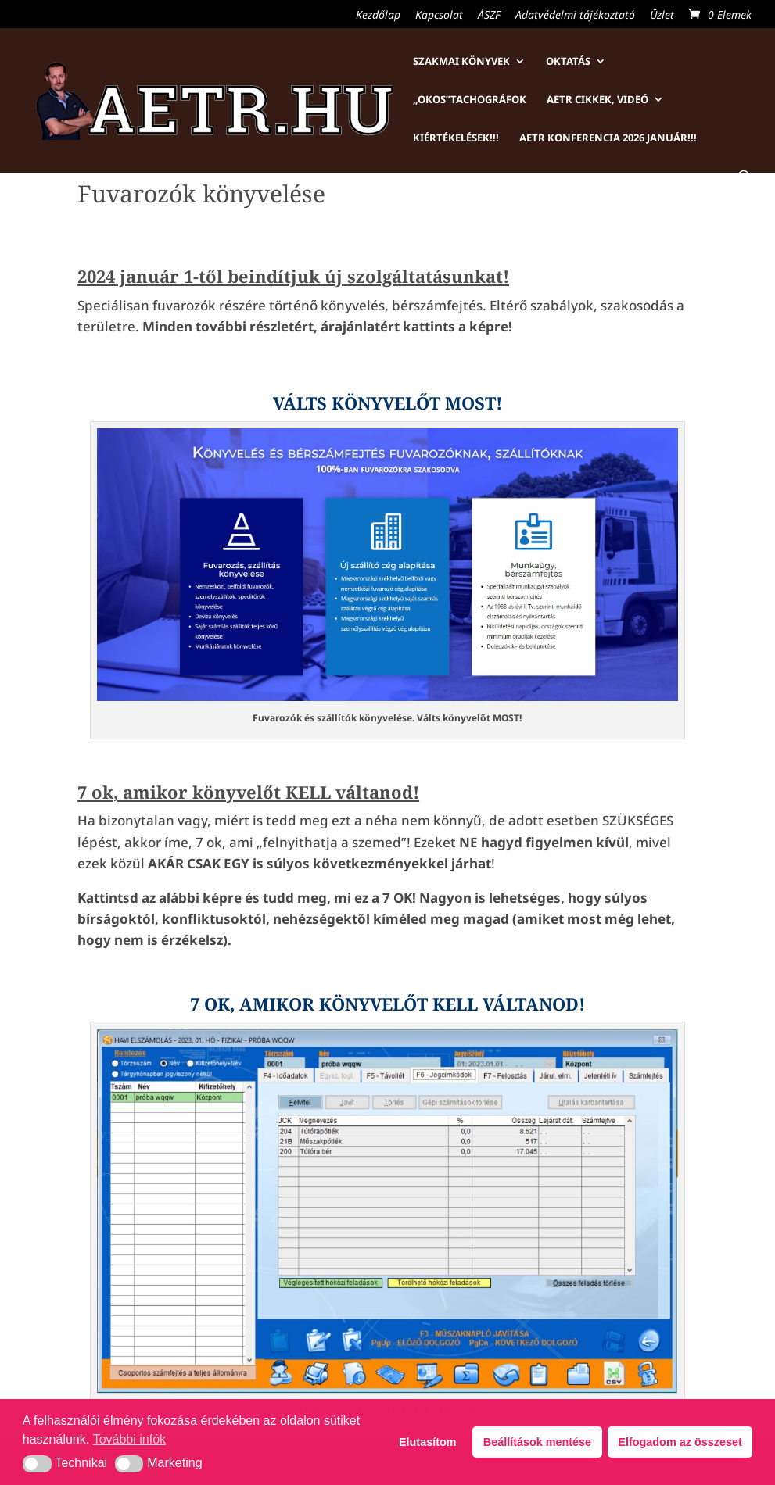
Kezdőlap (378, 15)
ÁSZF (489, 15)
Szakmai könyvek (461, 61)
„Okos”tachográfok (469, 100)
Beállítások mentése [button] (537, 1442)
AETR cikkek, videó (597, 100)
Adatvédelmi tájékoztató (575, 15)
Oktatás (568, 61)
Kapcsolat (439, 15)
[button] (37, 1463)
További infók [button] (129, 1439)
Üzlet (662, 15)
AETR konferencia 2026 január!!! (608, 138)
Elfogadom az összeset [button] (679, 1442)
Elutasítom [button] (428, 1442)
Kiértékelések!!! (456, 138)
